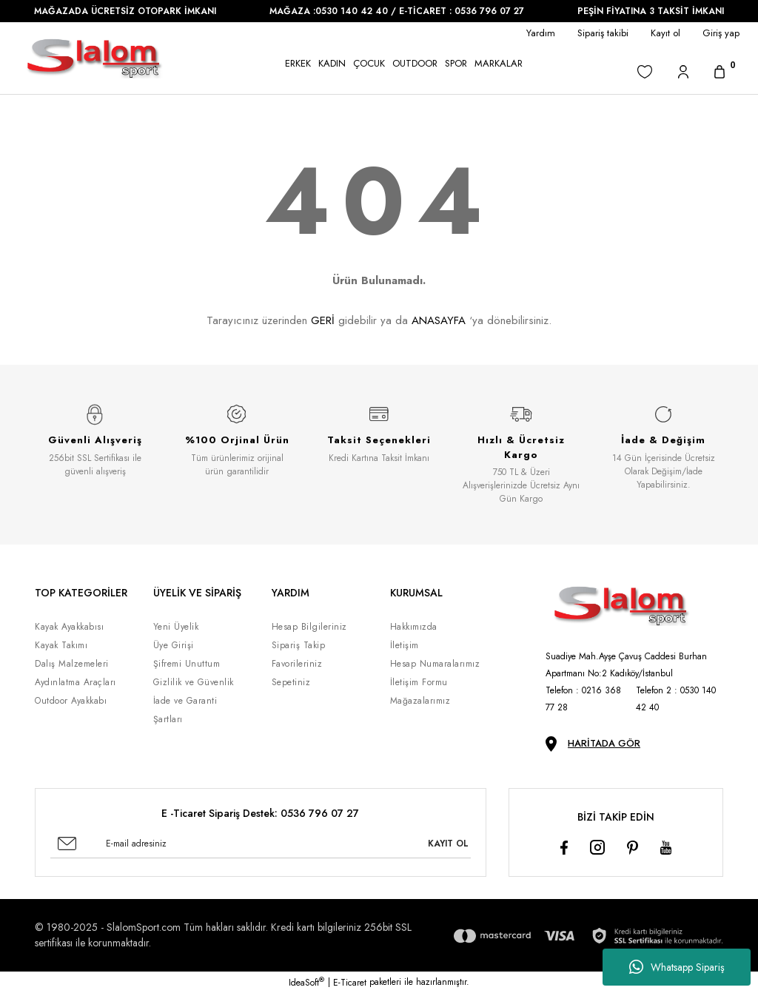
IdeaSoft (306, 982)
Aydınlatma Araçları (75, 682)
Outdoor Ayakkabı (71, 700)
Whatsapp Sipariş (677, 967)
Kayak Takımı (61, 645)
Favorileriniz (297, 663)
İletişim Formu (419, 682)
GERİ (323, 320)
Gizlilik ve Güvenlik (193, 682)
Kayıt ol (665, 33)
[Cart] (719, 71)
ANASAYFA (439, 320)
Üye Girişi (173, 645)
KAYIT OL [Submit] (448, 843)
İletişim (404, 645)
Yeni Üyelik (176, 626)
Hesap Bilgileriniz (309, 626)
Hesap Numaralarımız (435, 663)
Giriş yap (720, 33)
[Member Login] (683, 71)
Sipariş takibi (602, 33)
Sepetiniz (291, 682)
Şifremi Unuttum (187, 663)
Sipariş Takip (299, 645)
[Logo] (94, 58)
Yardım (540, 33)
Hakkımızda (413, 626)
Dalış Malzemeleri (72, 663)
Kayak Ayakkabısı (69, 626)
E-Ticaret (349, 982)
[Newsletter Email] (260, 843)
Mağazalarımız (420, 700)
